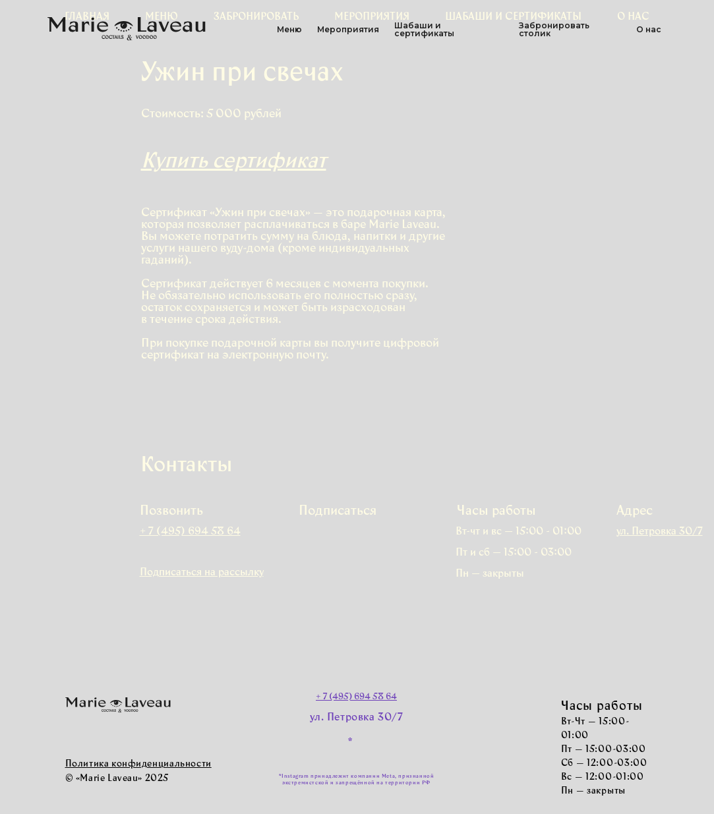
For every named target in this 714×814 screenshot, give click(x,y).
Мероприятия (371, 17)
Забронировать (256, 17)
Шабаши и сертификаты (513, 17)
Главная (87, 17)
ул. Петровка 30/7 (356, 717)
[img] (345, 540)
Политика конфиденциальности (138, 764)
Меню (161, 17)
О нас (633, 17)
